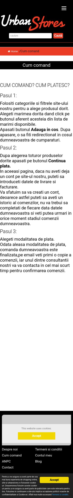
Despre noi (10, 449)
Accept (36, 436)
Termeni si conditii (48, 449)
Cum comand (12, 455)
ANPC (6, 461)
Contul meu (43, 455)
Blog (38, 461)
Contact (7, 467)
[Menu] (64, 8)
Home (13, 51)
